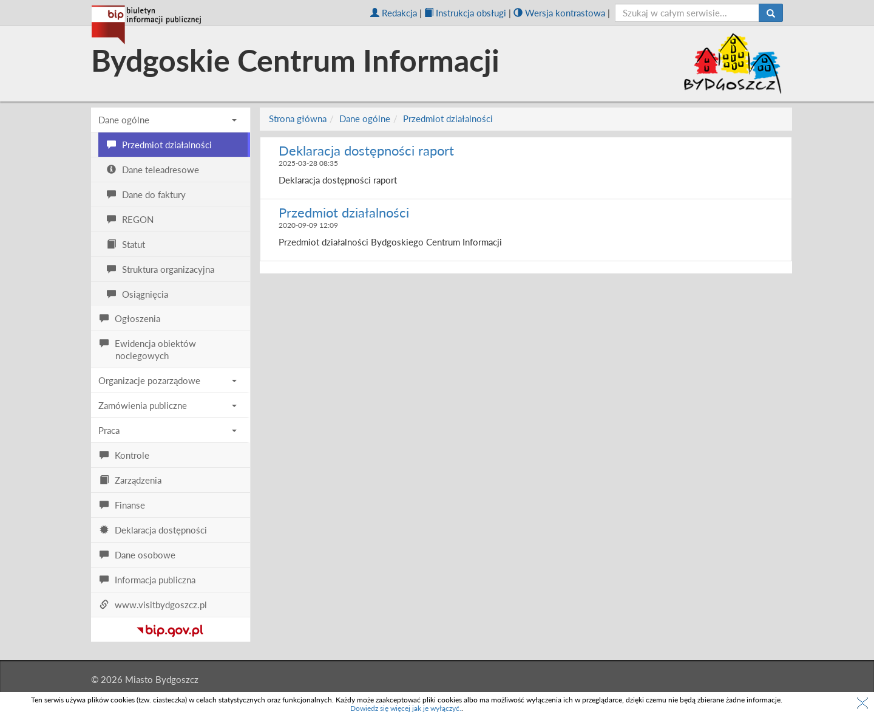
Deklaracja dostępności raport (366, 150)
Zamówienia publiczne (167, 405)
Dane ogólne (167, 119)
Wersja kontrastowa (559, 12)
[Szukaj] (771, 13)
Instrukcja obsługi (465, 12)
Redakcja (393, 12)
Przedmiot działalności (448, 118)
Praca (167, 430)
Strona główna (298, 118)
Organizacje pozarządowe (167, 380)
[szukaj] (687, 13)
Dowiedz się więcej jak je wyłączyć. (405, 708)
